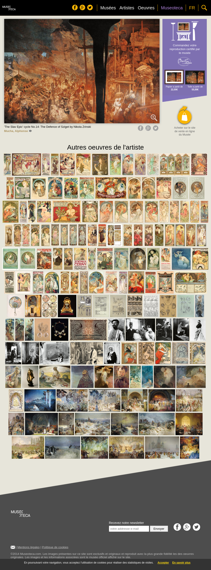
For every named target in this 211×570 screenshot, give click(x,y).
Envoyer (159, 528)
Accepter (163, 562)
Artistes (126, 7)
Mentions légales (28, 547)
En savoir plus (181, 562)
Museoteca (172, 7)
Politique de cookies (55, 547)
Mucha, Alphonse (18, 131)
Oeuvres (146, 7)
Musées (108, 7)
